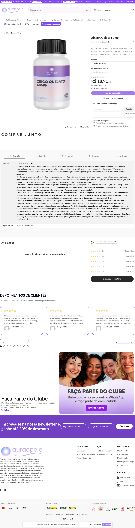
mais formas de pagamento (99, 89)
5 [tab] (14, 346)
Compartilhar (71, 127)
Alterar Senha (122, 465)
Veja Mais (6, 410)
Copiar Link (85, 127)
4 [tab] (11, 346)
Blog (104, 2)
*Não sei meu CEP (129, 113)
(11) (125, 477)
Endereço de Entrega (125, 461)
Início (2, 33)
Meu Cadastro (123, 451)
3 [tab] (7, 346)
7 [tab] (21, 346)
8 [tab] (24, 346)
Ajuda (99, 2)
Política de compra (104, 454)
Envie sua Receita (127, 2)
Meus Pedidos (123, 454)
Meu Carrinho (122, 458)
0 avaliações (106, 42)
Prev (2, 341)
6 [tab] (17, 346)
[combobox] (59, 10)
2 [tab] (4, 346)
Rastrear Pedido (114, 2)
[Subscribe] (124, 426)
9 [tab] (27, 346)
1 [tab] (1, 346)
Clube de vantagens (102, 10)
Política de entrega (104, 451)
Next (26, 341)
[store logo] (12, 10)
